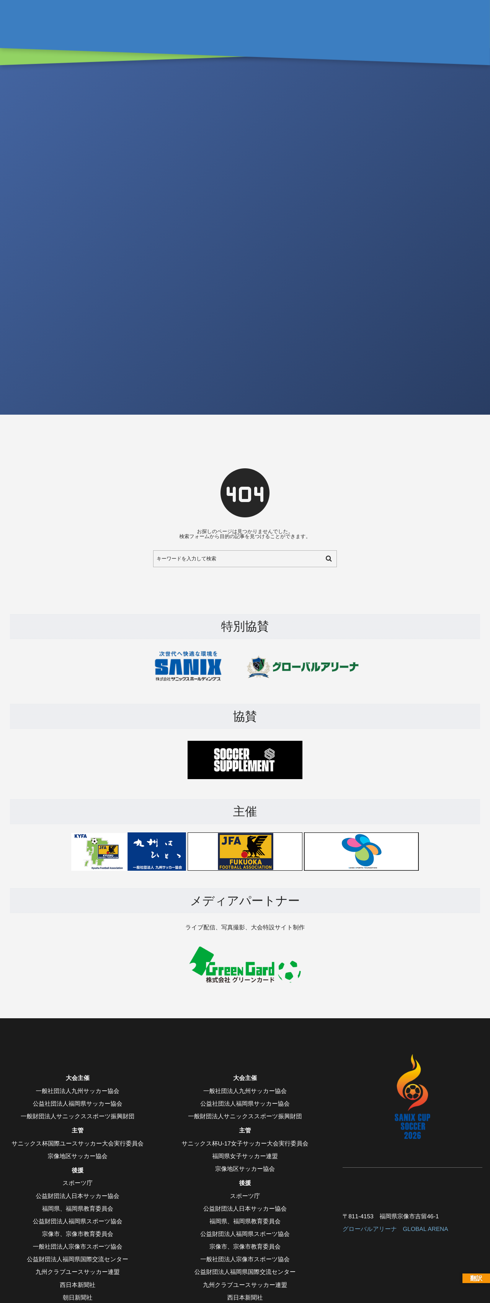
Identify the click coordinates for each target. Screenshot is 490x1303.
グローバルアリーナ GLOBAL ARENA (395, 1229)
